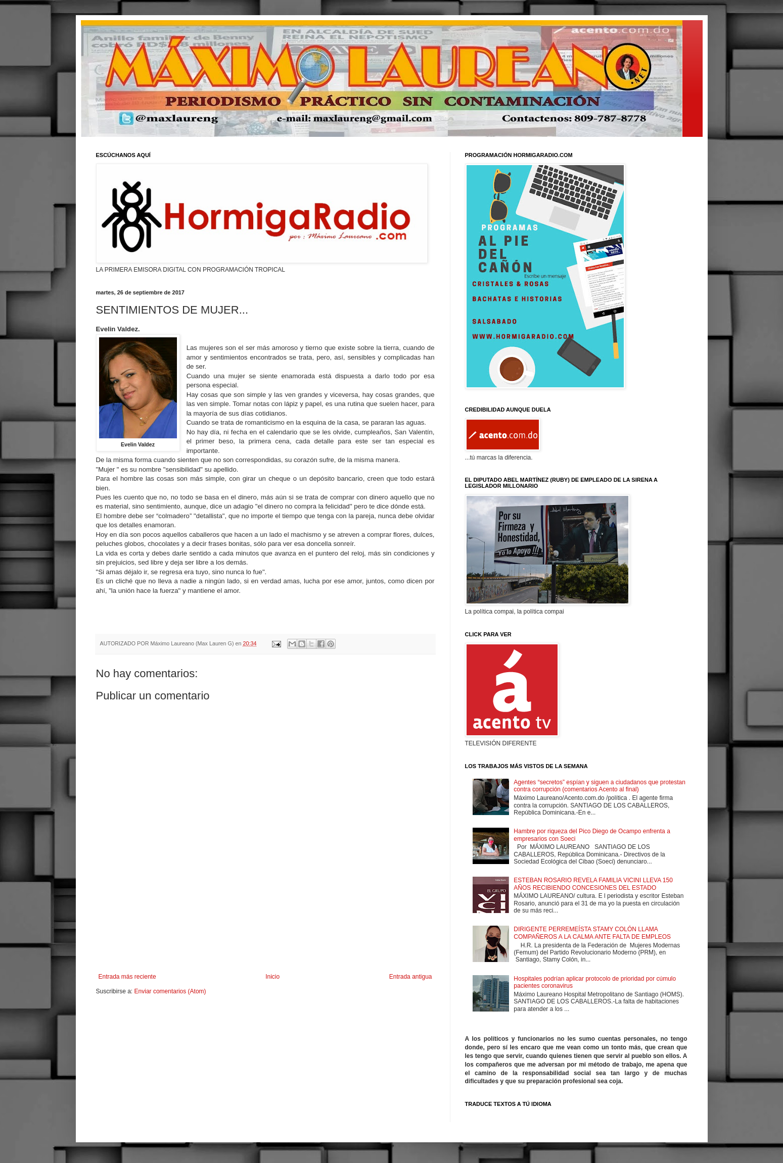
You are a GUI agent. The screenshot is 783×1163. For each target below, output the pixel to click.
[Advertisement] (265, 945)
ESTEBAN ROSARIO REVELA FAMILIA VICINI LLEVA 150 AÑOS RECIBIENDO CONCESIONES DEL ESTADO (593, 884)
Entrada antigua (410, 976)
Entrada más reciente (127, 976)
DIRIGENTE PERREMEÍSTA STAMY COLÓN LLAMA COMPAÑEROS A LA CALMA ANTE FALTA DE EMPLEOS (592, 933)
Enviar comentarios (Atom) (170, 991)
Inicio (272, 976)
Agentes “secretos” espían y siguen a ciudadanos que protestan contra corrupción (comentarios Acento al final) (599, 786)
